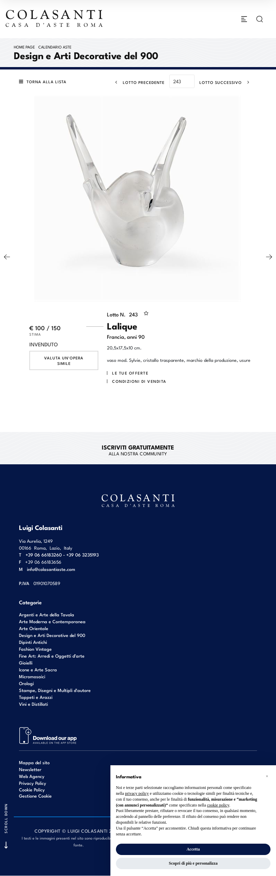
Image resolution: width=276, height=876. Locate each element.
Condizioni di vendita (139, 381)
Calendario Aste (54, 47)
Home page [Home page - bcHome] (24, 47)
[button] (267, 776)
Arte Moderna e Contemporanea (52, 621)
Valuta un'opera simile (63, 360)
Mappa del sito (34, 762)
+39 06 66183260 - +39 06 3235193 (62, 554)
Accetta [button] (193, 849)
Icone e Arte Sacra (38, 669)
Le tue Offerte (130, 373)
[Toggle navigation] (244, 19)
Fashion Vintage (35, 649)
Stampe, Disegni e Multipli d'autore (55, 690)
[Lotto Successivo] (226, 82)
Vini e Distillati (33, 704)
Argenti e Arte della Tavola (46, 614)
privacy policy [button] (137, 793)
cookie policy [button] (218, 805)
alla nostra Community (138, 450)
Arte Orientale (33, 628)
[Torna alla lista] (44, 82)
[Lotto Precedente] (138, 82)
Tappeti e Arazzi (35, 697)
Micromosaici (32, 676)
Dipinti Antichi (33, 642)
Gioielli (25, 662)
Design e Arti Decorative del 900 (52, 635)
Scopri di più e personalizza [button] (193, 863)
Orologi (26, 683)
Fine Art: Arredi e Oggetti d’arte (52, 655)
